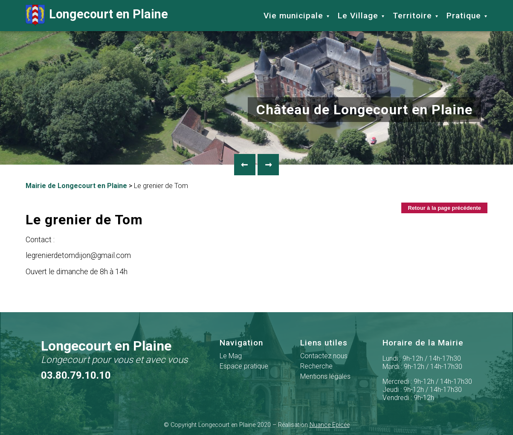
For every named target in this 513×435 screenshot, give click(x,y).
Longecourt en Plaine (97, 15)
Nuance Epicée (330, 425)
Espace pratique (244, 366)
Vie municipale (293, 15)
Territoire (412, 15)
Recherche (316, 366)
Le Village (358, 15)
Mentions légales (325, 376)
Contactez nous (324, 356)
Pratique (463, 15)
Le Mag (231, 356)
